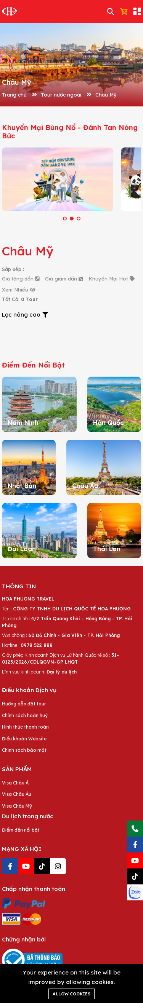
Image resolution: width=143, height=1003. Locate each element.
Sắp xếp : (13, 269)
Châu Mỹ (106, 95)
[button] (65, 218)
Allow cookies (71, 994)
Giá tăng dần (20, 279)
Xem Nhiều (18, 290)
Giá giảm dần (64, 279)
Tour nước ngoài (61, 95)
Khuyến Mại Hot (111, 279)
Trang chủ (14, 95)
